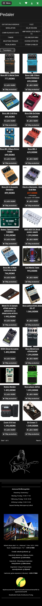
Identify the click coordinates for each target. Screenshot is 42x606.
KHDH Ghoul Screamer (10, 349)
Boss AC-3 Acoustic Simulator (10, 188)
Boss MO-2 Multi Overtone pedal (9, 269)
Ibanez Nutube (10, 387)
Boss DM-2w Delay (32, 113)
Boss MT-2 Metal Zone (10, 75)
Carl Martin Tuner (32, 268)
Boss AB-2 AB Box (9, 113)
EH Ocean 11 (32, 422)
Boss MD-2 (32, 149)
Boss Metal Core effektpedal (32, 350)
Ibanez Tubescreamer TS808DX (10, 231)
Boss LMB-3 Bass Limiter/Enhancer (32, 76)
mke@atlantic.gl (17, 563)
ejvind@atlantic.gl (18, 569)
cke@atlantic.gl (17, 557)
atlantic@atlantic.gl (23, 551)
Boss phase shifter (32, 387)
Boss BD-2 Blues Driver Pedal (9, 150)
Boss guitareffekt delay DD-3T (32, 307)
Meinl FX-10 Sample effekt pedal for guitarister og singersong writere (10, 309)
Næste (38, 440)
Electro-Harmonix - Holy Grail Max (32, 188)
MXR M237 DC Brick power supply (32, 231)
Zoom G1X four (10, 422)
